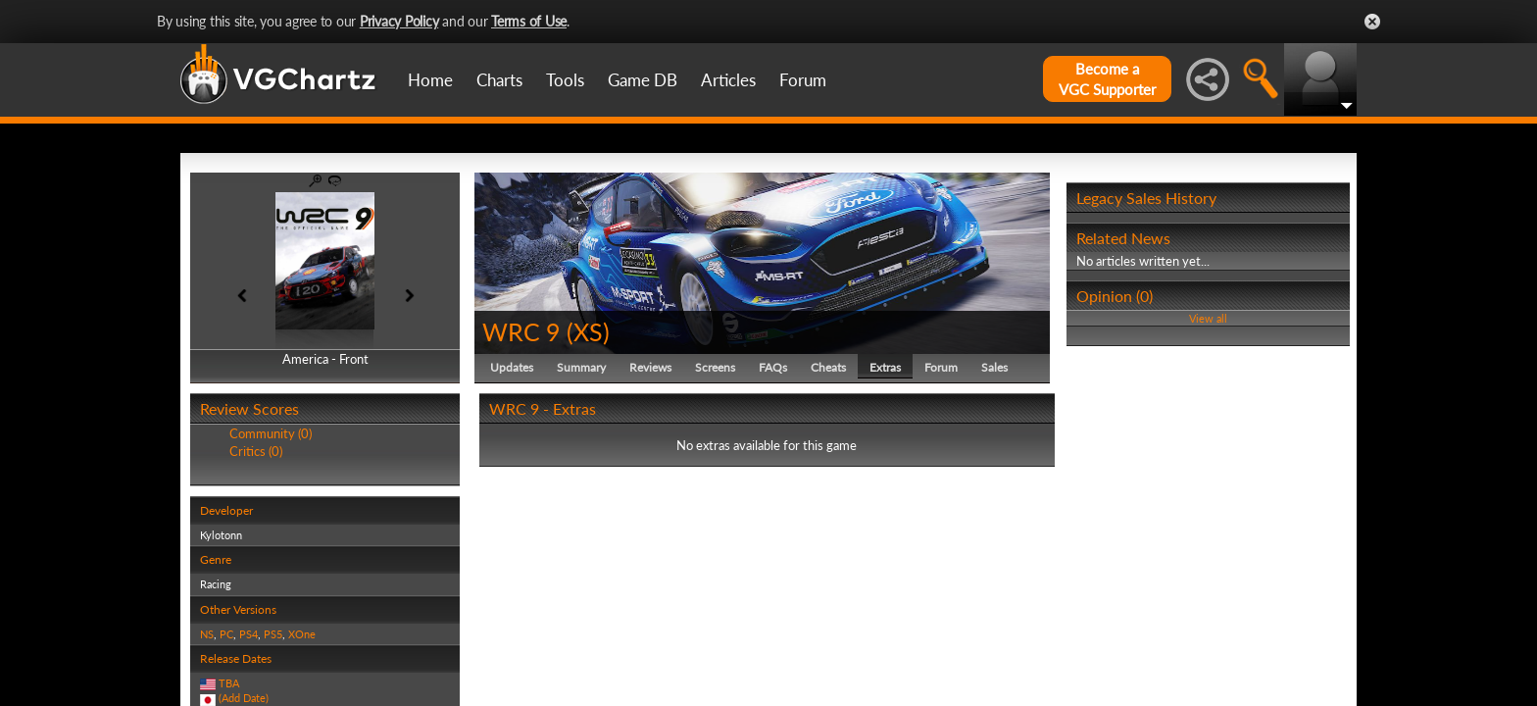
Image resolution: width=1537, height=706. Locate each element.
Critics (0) (255, 451)
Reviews (650, 367)
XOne (302, 634)
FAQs (773, 367)
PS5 (273, 634)
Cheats (828, 367)
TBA (229, 683)
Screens (715, 367)
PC (226, 634)
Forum (802, 80)
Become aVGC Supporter (1107, 79)
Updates (511, 367)
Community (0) (270, 433)
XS (588, 331)
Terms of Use (529, 21)
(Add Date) (244, 697)
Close (1372, 21)
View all (1208, 318)
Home (430, 80)
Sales (994, 367)
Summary (581, 367)
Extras (885, 367)
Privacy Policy (399, 21)
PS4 (248, 634)
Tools (565, 80)
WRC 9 (521, 331)
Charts (499, 80)
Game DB (642, 80)
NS (207, 634)
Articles (728, 80)
